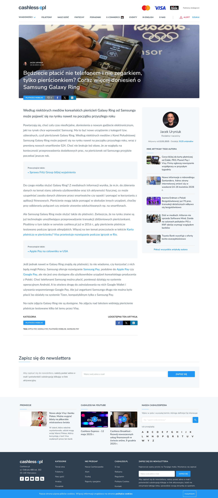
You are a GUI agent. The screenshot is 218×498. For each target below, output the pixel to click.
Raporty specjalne (92, 481)
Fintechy (79, 17)
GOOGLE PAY (43, 329)
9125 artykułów (186, 141)
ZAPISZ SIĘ (181, 374)
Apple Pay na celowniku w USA (48, 251)
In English (148, 17)
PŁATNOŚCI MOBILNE (34, 98)
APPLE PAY (32, 329)
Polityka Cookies (122, 481)
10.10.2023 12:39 (37, 65)
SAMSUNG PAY (73, 329)
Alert (87, 471)
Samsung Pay (91, 269)
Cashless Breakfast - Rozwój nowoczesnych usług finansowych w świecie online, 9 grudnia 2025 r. (123, 437)
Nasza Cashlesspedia (94, 466)
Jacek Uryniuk (36, 63)
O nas (162, 17)
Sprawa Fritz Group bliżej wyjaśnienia (52, 172)
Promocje (25, 405)
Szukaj (88, 476)
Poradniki (95, 17)
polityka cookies (124, 493)
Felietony (46, 17)
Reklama (118, 471)
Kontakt (118, 486)
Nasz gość (63, 17)
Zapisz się (183, 474)
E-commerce (113, 17)
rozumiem (190, 493)
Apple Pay (123, 269)
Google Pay (30, 274)
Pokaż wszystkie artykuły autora (171, 249)
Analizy (58, 481)
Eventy (133, 17)
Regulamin (119, 476)
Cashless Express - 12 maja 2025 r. (92, 433)
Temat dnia (60, 466)
